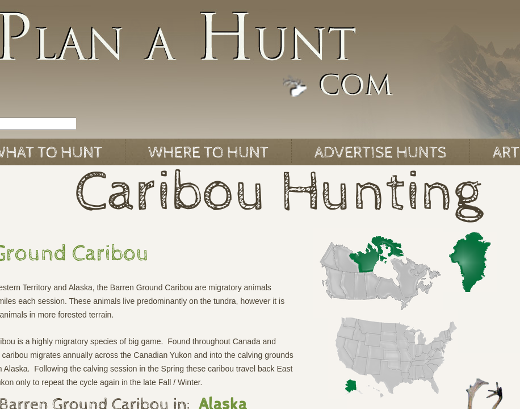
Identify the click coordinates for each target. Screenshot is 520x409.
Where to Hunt (208, 153)
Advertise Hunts (380, 153)
